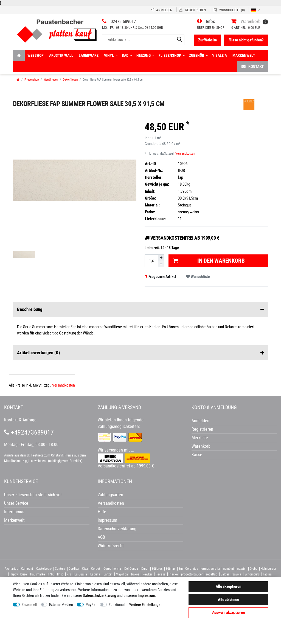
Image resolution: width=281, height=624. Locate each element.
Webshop (35, 55)
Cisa (85, 569)
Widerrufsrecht (111, 545)
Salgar (225, 574)
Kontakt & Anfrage (20, 419)
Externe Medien (61, 604)
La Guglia (80, 574)
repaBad (211, 574)
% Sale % (219, 55)
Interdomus (14, 511)
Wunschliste (198, 276)
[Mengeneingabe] (151, 260)
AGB (101, 537)
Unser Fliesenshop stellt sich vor (33, 494)
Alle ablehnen (228, 599)
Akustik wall (61, 55)
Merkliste (200, 437)
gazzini (241, 569)
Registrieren (202, 429)
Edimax (170, 569)
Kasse (197, 454)
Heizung (145, 55)
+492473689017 (29, 432)
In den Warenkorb (209, 260)
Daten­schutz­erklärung (99, 595)
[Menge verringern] (161, 264)
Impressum (146, 595)
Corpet (95, 569)
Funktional (117, 604)
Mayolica (122, 574)
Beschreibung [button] (140, 309)
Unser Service (16, 503)
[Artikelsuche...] (143, 40)
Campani (27, 569)
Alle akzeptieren (228, 586)
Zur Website (207, 40)
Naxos (135, 574)
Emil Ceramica (188, 569)
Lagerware (89, 55)
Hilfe (102, 511)
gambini (228, 569)
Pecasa (160, 574)
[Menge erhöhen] (161, 257)
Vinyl (111, 55)
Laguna (95, 574)
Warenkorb (201, 446)
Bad (127, 55)
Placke (173, 574)
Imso (60, 574)
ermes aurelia (210, 569)
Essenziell (29, 604)
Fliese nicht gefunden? (246, 40)
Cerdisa (74, 569)
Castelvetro (44, 569)
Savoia (236, 574)
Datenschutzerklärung (117, 528)
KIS (69, 574)
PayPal (91, 604)
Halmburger (268, 569)
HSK (51, 574)
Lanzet (108, 574)
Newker (147, 574)
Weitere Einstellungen (145, 604)
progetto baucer (192, 574)
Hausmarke (37, 574)
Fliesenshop (172, 55)
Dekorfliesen (70, 79)
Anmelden (200, 420)
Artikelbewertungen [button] (140, 352)
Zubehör (198, 55)
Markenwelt (243, 55)
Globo (253, 569)
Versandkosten (185, 153)
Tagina (267, 574)
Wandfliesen (51, 79)
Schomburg (252, 574)
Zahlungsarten (110, 494)
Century (60, 569)
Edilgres (157, 569)
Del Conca (131, 569)
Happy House (18, 574)
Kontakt (252, 66)
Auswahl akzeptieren (228, 612)
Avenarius (11, 569)
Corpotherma (112, 569)
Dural (144, 569)
